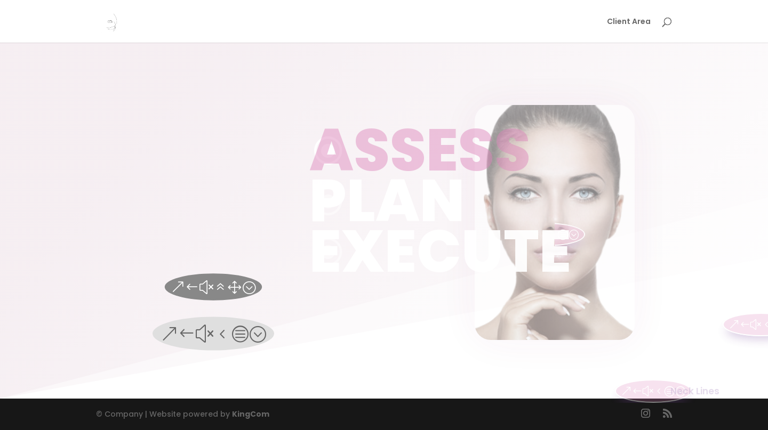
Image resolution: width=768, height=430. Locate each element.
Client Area (629, 22)
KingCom (250, 414)
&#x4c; (213, 334)
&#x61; (213, 287)
